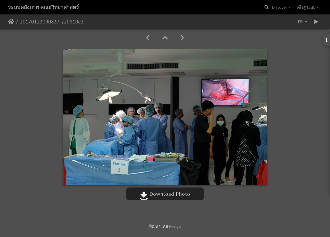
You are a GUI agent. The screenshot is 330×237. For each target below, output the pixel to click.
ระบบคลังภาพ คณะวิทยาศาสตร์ (43, 7)
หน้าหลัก (11, 22)
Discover (279, 7)
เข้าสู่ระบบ (306, 7)
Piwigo (175, 226)
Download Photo (165, 194)
